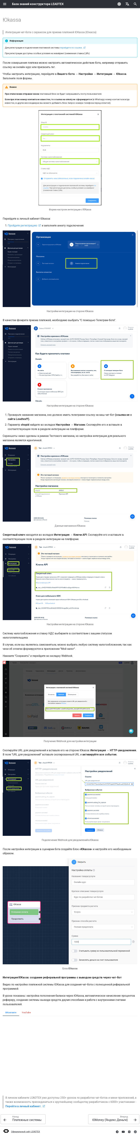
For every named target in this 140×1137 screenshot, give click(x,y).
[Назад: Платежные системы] (23, 1119)
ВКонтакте (10, 1012)
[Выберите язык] (127, 4)
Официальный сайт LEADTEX (21, 1131)
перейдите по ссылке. (71, 47)
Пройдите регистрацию (22, 225)
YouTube (26, 1012)
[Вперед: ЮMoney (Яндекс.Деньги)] (113, 1119)
